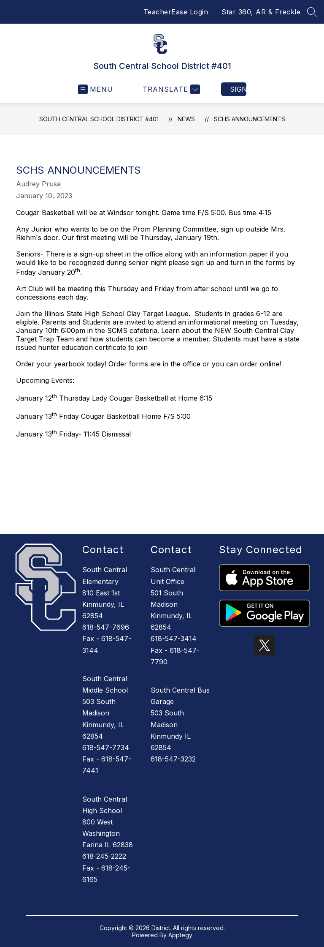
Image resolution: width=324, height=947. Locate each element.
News (186, 119)
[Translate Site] (170, 89)
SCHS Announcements (249, 119)
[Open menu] (95, 89)
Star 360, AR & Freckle (260, 12)
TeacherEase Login (175, 12)
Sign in (238, 89)
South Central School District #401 (99, 119)
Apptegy (180, 935)
